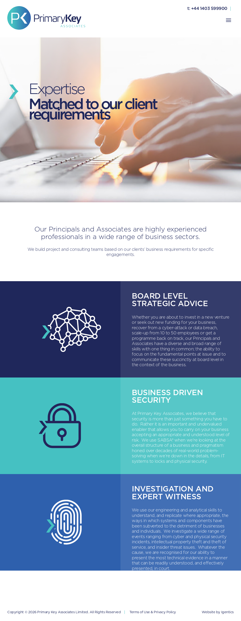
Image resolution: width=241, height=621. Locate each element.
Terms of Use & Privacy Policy (152, 612)
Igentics (227, 612)
